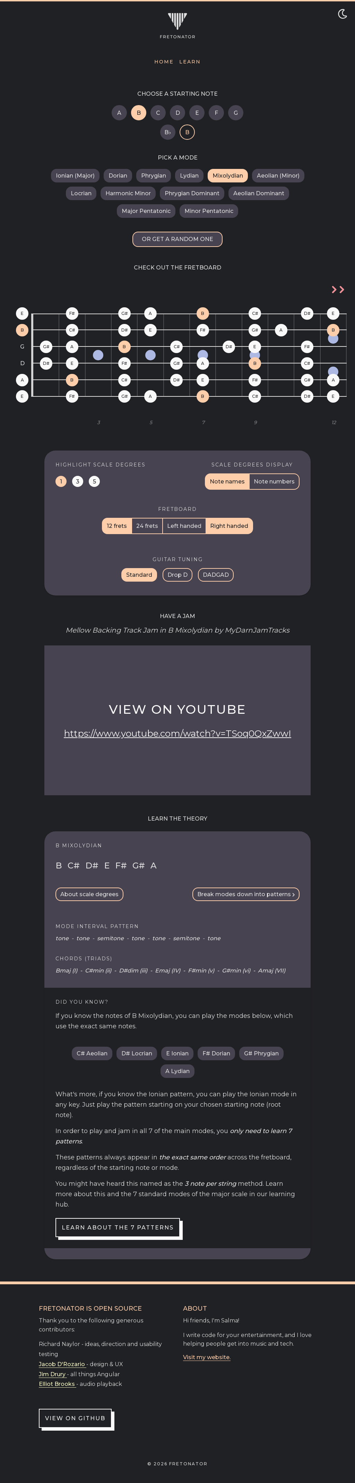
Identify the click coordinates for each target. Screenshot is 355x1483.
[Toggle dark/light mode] (342, 14)
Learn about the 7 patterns (118, 1227)
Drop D (177, 575)
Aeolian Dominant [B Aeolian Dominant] (258, 193)
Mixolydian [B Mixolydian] (228, 175)
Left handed (184, 526)
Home (164, 62)
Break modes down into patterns (246, 894)
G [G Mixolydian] (236, 113)
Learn (190, 62)
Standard (139, 575)
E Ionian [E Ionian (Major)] (177, 1053)
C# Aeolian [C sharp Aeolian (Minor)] (92, 1053)
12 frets (117, 526)
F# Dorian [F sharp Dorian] (216, 1053)
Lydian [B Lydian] (189, 175)
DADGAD (216, 575)
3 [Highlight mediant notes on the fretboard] (77, 481)
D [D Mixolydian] (177, 113)
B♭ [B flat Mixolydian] (167, 132)
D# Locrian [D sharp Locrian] (136, 1053)
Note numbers (274, 481)
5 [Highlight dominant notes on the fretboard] (94, 481)
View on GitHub (75, 1418)
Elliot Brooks (57, 1384)
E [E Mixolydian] (197, 113)
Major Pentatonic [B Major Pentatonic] (146, 211)
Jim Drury (53, 1374)
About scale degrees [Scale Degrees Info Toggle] (89, 894)
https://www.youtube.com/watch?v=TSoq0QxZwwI (177, 733)
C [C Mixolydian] (158, 113)
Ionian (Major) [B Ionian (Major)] (75, 175)
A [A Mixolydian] (119, 113)
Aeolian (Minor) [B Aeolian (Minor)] (278, 175)
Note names (227, 481)
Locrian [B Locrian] (81, 193)
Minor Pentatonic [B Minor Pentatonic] (208, 211)
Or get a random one (177, 239)
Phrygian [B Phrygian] (153, 175)
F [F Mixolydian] (216, 113)
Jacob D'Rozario (62, 1364)
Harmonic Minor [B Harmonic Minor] (128, 193)
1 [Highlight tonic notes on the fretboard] (61, 481)
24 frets (147, 526)
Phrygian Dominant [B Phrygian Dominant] (192, 193)
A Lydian (177, 1071)
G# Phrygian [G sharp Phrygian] (261, 1053)
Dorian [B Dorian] (118, 175)
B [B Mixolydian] (139, 113)
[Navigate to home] (177, 25)
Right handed (229, 526)
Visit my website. (207, 1357)
